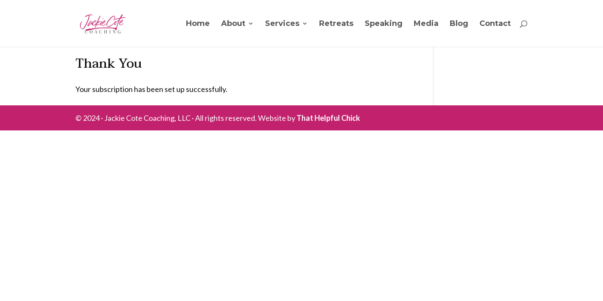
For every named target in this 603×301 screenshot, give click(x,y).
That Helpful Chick (328, 117)
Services (282, 24)
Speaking (383, 24)
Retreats (336, 24)
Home (198, 24)
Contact (495, 24)
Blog (459, 24)
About (233, 24)
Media (426, 24)
